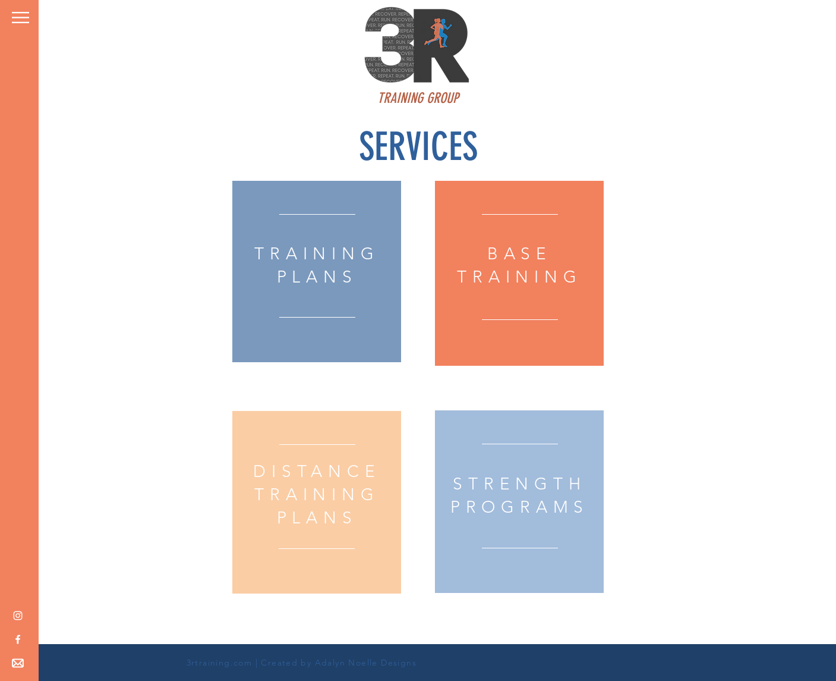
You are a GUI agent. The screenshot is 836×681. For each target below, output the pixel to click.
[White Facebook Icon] (18, 639)
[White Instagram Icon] (18, 616)
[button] (20, 17)
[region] (316, 271)
